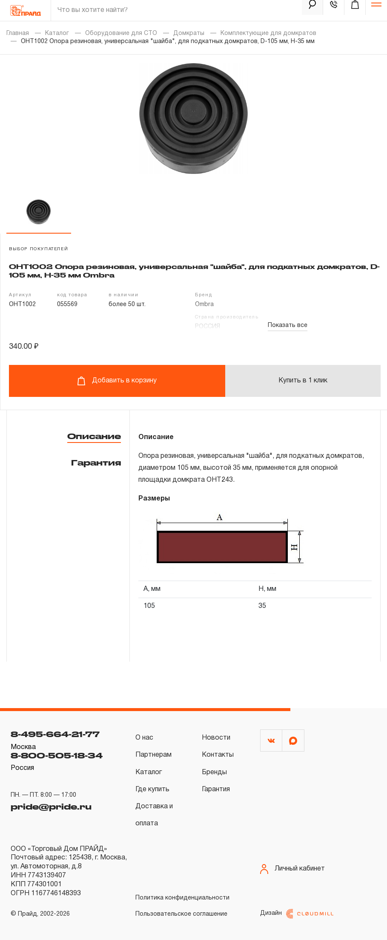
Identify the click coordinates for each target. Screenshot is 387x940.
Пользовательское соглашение (181, 914)
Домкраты (188, 33)
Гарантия (96, 462)
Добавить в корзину (117, 380)
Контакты (218, 755)
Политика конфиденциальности (182, 898)
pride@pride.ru (51, 806)
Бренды (214, 772)
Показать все (287, 325)
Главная (17, 33)
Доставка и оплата (154, 815)
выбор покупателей (38, 249)
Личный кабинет (292, 869)
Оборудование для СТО (121, 33)
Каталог (57, 33)
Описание (94, 436)
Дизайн (296, 914)
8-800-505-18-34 (57, 755)
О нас (144, 738)
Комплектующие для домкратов (268, 33)
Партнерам (153, 755)
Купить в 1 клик (302, 381)
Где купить (152, 789)
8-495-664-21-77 (55, 734)
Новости (216, 738)
